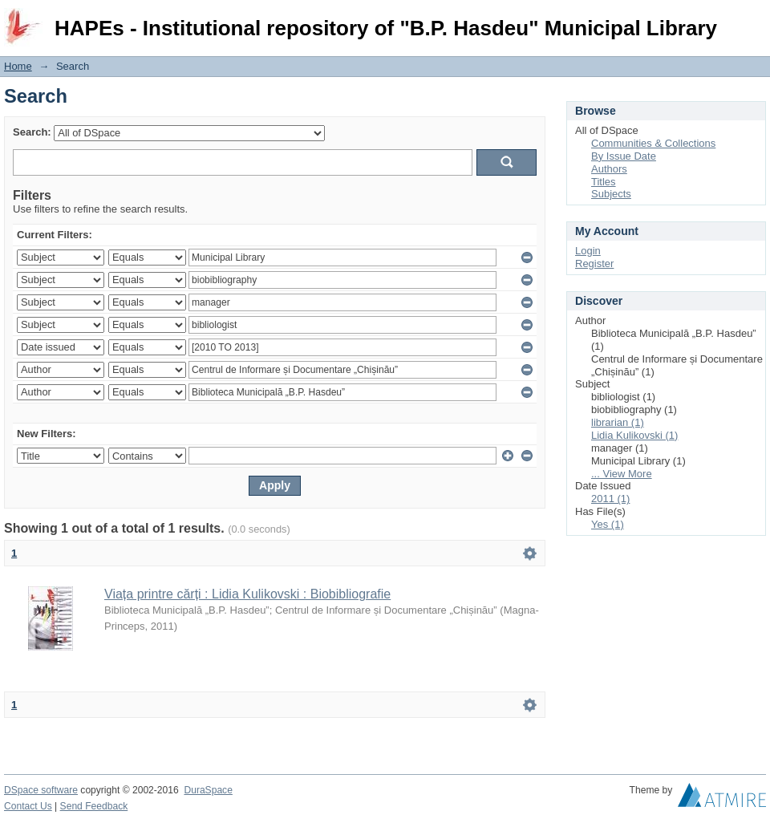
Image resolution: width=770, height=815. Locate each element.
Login (753, 20)
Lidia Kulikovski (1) (634, 435)
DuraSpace (208, 790)
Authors (609, 169)
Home (18, 66)
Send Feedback (94, 806)
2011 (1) (610, 499)
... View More (621, 474)
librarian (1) (617, 422)
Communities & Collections (653, 143)
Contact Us (28, 806)
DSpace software (41, 790)
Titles (603, 182)
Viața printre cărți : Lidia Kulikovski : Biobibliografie (247, 594)
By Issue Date (623, 156)
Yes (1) (607, 524)
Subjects (611, 194)
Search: (32, 132)
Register (594, 263)
